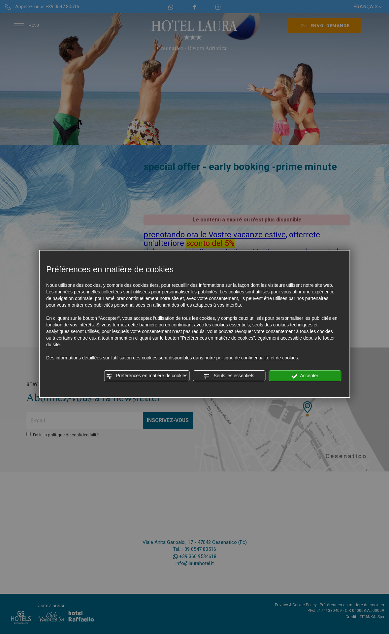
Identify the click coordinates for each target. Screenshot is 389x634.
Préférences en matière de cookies (146, 376)
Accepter (304, 376)
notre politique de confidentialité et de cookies (251, 357)
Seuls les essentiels (229, 376)
